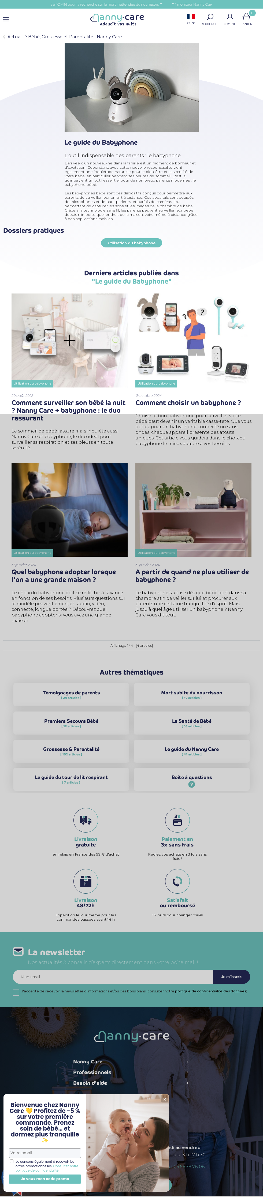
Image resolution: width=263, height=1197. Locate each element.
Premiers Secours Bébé (71, 726)
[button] (210, 17)
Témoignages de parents (71, 698)
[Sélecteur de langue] (191, 20)
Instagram (138, 1110)
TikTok (160, 1110)
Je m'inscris (231, 977)
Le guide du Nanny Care (191, 754)
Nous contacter (131, 1186)
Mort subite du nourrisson (191, 698)
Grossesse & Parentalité (71, 754)
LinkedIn (149, 1109)
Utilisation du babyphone (131, 243)
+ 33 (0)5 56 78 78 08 (183, 1167)
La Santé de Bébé (191, 726)
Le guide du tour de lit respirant (71, 782)
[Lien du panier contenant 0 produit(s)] (246, 17)
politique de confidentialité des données (210, 992)
